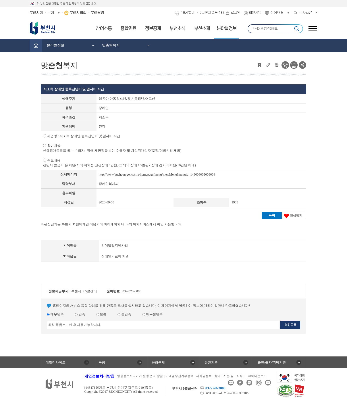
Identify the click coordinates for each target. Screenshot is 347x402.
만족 (80, 314)
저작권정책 (204, 376)
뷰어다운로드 (257, 376)
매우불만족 (152, 314)
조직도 (240, 376)
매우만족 (55, 314)
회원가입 (255, 13)
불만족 (124, 314)
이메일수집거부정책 (179, 376)
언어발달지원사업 (114, 245)
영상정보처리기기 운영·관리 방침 (140, 376)
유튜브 (268, 383)
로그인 (235, 13)
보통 (101, 314)
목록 (271, 215)
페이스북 (240, 383)
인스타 (259, 383)
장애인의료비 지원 (115, 256)
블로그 (231, 383)
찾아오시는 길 (224, 376)
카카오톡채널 (249, 383)
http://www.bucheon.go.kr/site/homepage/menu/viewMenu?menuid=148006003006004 (157, 174)
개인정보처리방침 (99, 376)
